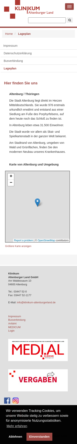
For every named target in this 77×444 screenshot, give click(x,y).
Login (11, 330)
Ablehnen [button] (15, 436)
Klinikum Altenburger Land (28, 12)
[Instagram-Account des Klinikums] (16, 400)
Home (9, 33)
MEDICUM (14, 327)
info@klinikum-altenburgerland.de (36, 302)
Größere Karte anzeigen (18, 246)
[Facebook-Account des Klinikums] (7, 400)
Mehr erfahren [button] (17, 426)
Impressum (10, 45)
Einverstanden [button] (39, 436)
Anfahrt (12, 323)
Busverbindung (16, 319)
